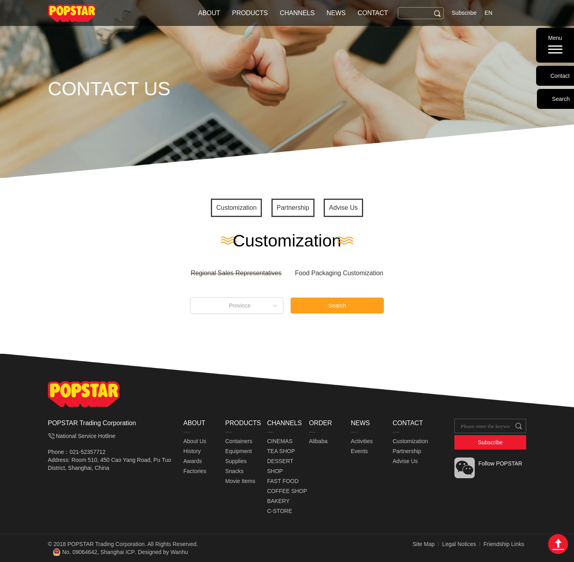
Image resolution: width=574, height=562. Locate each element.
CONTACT (373, 13)
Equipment (238, 451)
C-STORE (279, 511)
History (192, 451)
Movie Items (240, 481)
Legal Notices (459, 544)
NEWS (336, 13)
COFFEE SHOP (287, 491)
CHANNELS (297, 13)
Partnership (293, 207)
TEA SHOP (281, 451)
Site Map (423, 544)
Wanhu (179, 552)
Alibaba (318, 441)
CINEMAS (280, 441)
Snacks (234, 471)
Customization (236, 207)
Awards (192, 461)
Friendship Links (504, 544)
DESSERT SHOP (280, 466)
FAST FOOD (283, 481)
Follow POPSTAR (500, 463)
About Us (194, 441)
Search (337, 305)
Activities (362, 441)
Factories (194, 471)
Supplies (236, 461)
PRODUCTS (250, 13)
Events (359, 451)
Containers (238, 441)
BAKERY (278, 501)
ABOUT (209, 13)
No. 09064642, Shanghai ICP (98, 552)
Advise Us (343, 207)
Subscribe (464, 13)
